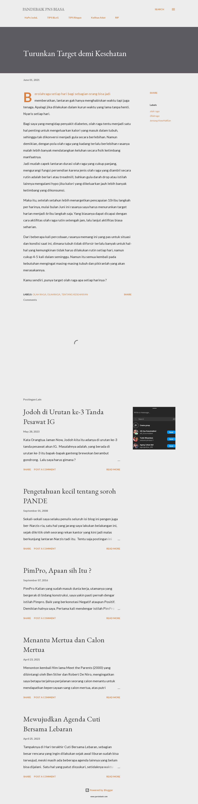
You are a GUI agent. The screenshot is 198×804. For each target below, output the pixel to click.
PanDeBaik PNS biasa (43, 9)
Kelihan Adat (96, 17)
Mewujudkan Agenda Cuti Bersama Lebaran (61, 723)
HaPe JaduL (29, 17)
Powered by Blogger (99, 790)
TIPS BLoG (51, 17)
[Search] (159, 9)
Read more (113, 469)
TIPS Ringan (72, 17)
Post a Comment (45, 469)
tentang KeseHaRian (160, 120)
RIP (115, 17)
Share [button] (153, 92)
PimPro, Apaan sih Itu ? (57, 570)
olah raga (154, 111)
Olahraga (154, 115)
